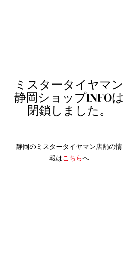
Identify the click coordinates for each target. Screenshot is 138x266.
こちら (72, 158)
